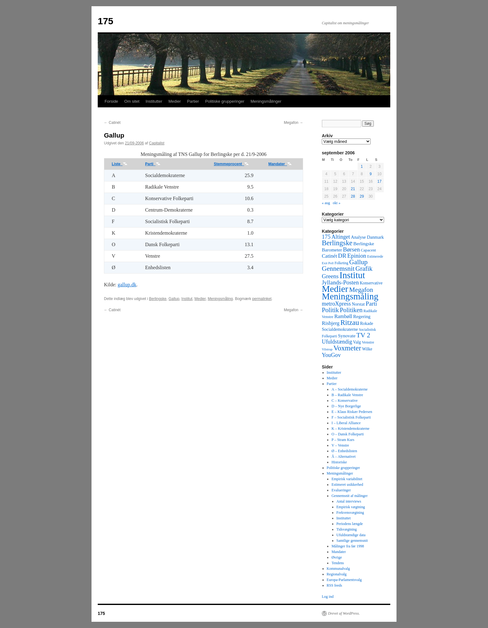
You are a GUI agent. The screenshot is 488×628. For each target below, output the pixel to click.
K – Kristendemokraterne (350, 428)
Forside (111, 101)
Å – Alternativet (343, 456)
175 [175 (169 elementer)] (326, 236)
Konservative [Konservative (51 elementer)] (371, 283)
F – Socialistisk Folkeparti (351, 417)
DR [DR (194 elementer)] (342, 255)
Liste (120, 164)
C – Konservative (344, 400)
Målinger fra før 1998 (347, 546)
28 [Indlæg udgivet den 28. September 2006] (353, 196)
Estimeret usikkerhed (347, 484)
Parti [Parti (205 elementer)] (371, 303)
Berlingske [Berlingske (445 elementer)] (337, 243)
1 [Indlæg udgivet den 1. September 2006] (362, 166)
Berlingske (158, 299)
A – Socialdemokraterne (349, 389)
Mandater (280, 164)
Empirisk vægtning (350, 507)
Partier (193, 101)
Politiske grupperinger (224, 101)
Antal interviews (348, 501)
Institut (186, 299)
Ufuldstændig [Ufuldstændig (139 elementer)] (337, 342)
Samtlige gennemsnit (352, 540)
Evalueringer (341, 490)
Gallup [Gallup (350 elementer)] (358, 262)
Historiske (339, 462)
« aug (326, 203)
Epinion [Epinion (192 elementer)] (356, 255)
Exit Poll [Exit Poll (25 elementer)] (328, 263)
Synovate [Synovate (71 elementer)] (346, 335)
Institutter (154, 101)
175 (105, 21)
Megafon (293, 122)
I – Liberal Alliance (346, 423)
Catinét (112, 122)
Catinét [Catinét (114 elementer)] (329, 256)
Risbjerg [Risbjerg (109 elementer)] (331, 323)
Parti (152, 164)
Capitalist (156, 143)
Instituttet (343, 518)
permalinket (261, 299)
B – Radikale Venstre (347, 395)
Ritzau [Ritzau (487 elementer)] (349, 322)
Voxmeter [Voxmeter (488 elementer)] (347, 348)
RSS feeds (334, 585)
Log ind (328, 596)
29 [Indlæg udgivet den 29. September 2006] (362, 196)
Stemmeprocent (231, 164)
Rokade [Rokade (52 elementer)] (366, 323)
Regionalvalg (337, 574)
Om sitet (131, 101)
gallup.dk (127, 284)
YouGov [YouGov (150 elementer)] (331, 355)
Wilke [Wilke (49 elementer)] (367, 349)
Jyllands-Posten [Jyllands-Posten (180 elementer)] (340, 282)
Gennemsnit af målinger (349, 496)
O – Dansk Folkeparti (347, 434)
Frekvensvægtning (350, 512)
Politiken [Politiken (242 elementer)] (351, 310)
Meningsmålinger (266, 101)
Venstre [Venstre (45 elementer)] (368, 342)
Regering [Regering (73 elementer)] (362, 316)
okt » (336, 203)
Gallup (173, 299)
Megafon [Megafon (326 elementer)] (361, 289)
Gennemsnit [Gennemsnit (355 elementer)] (338, 268)
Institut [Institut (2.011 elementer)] (352, 275)
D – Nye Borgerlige (346, 406)
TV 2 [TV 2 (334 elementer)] (363, 335)
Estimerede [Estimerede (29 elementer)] (375, 256)
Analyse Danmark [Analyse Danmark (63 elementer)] (367, 237)
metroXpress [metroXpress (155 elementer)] (336, 304)
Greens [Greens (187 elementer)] (330, 276)
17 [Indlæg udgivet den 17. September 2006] (380, 181)
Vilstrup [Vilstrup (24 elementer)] (327, 349)
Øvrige (336, 557)
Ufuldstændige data (351, 535)
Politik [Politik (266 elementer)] (330, 310)
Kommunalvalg (338, 568)
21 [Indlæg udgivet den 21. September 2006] (353, 189)
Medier (174, 101)
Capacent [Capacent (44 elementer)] (368, 250)
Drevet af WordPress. (344, 613)
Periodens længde (349, 524)
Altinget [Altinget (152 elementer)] (340, 237)
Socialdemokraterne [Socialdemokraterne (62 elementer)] (340, 329)
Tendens (337, 563)
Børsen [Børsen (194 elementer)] (351, 249)
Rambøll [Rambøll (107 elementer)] (343, 316)
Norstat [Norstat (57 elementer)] (358, 304)
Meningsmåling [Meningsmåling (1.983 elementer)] (350, 296)
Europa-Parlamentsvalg (344, 580)
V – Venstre (340, 445)
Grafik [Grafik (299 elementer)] (364, 268)
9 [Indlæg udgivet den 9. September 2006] (370, 174)
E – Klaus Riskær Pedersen (351, 412)
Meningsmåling (220, 299)
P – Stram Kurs (342, 440)
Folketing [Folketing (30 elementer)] (341, 263)
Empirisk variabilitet (346, 479)
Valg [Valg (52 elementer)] (357, 342)
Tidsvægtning (346, 529)
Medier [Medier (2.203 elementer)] (335, 289)
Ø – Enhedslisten (344, 451)
